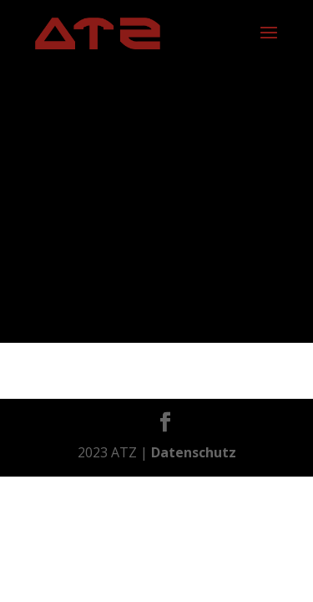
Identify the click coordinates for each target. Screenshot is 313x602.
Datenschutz (193, 452)
